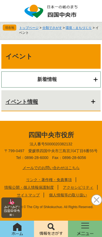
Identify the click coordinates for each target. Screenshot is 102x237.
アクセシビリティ (78, 187)
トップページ (29, 28)
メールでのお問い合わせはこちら (51, 168)
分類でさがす (52, 28)
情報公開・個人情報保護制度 (29, 187)
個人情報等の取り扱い (68, 195)
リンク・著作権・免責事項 (49, 180)
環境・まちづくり (79, 28)
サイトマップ (28, 195)
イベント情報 (21, 102)
